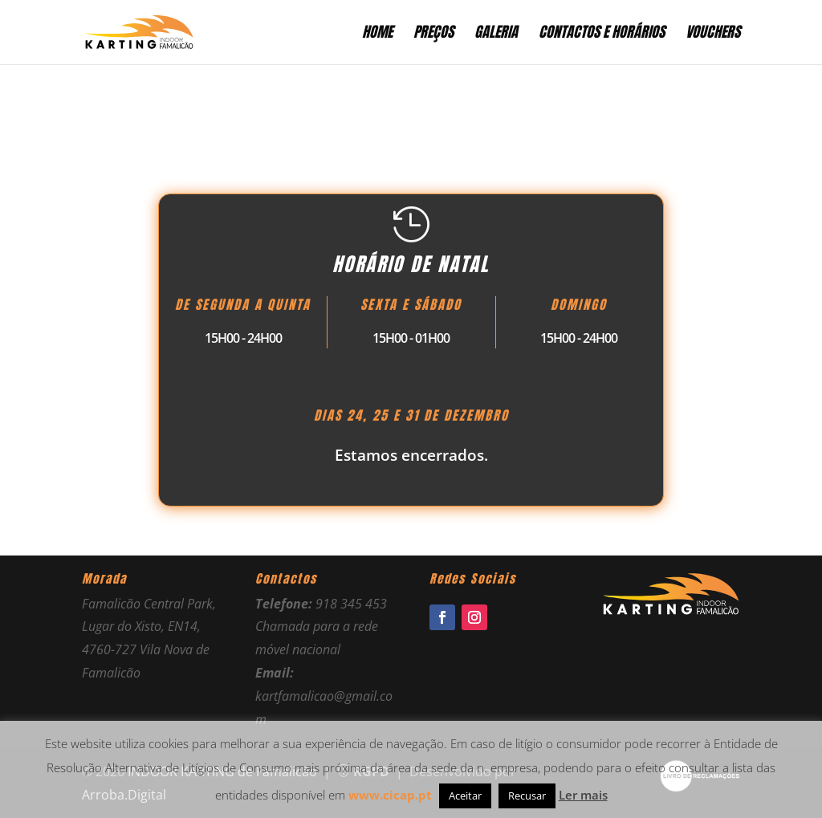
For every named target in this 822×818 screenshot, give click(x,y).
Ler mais (583, 795)
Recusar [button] (527, 795)
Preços (433, 34)
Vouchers (713, 34)
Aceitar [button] (465, 795)
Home (377, 34)
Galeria (496, 34)
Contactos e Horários (602, 34)
